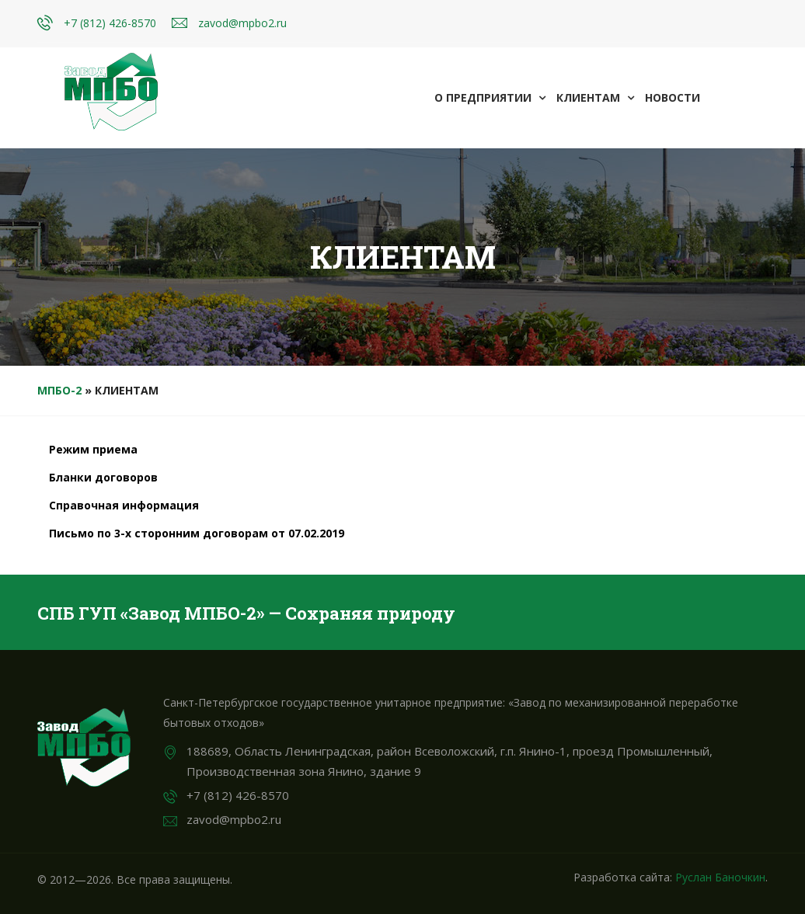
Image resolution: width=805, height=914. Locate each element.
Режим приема (93, 449)
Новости (672, 97)
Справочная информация (124, 505)
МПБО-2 (59, 390)
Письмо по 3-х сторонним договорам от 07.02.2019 (196, 533)
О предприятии (489, 97)
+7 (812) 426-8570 (110, 23)
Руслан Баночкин (720, 877)
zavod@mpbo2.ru (242, 23)
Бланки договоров (103, 477)
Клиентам (595, 97)
